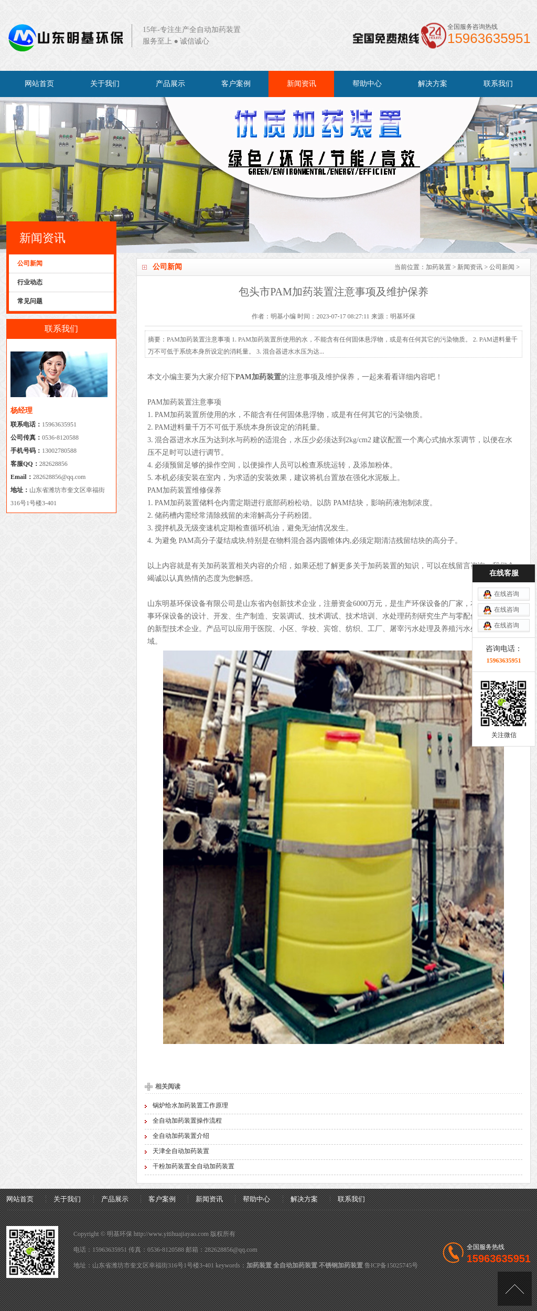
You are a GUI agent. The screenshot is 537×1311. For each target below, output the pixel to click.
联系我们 (498, 84)
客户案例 (236, 84)
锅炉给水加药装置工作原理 (190, 1105)
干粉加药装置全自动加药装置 (193, 1166)
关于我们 (105, 84)
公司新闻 (501, 267)
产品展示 (170, 84)
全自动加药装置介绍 (181, 1135)
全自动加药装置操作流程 (187, 1120)
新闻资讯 (301, 84)
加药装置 (438, 267)
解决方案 (432, 84)
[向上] (515, 1289)
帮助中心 (367, 84)
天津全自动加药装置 (181, 1151)
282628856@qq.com (59, 477)
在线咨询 (506, 509)
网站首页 (39, 84)
